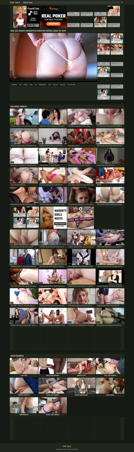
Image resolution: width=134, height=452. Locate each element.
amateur (14, 84)
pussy (25, 84)
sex (20, 84)
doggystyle (42, 84)
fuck (49, 84)
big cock (63, 84)
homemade (71, 84)
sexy (31, 84)
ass (36, 84)
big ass (55, 84)
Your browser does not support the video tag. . (53, 57)
